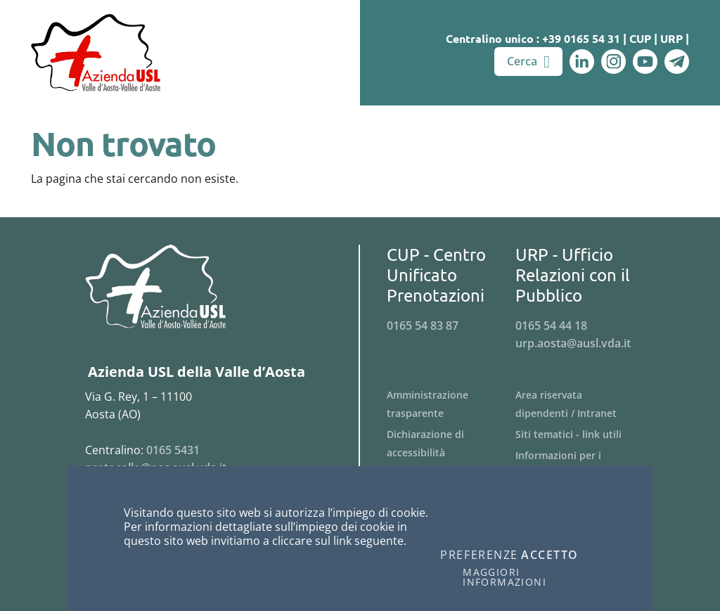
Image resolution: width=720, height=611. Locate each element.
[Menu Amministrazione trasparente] (451, 404)
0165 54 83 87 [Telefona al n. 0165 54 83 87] (422, 325)
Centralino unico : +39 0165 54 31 (533, 38)
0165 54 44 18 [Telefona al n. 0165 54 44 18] (551, 325)
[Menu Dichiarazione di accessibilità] (451, 443)
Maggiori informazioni (504, 577)
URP (671, 38)
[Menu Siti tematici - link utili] (579, 434)
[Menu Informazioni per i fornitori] (579, 464)
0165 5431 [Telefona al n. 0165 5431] (173, 450)
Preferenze (479, 555)
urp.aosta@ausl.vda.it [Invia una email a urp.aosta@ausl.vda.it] (573, 343)
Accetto (550, 555)
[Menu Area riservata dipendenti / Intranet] (579, 404)
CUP (640, 38)
